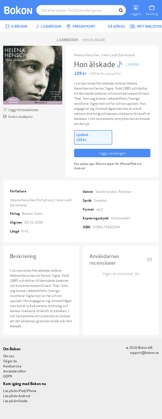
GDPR (7, 375)
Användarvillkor (14, 370)
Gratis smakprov (18, 116)
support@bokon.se (142, 352)
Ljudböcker (48, 26)
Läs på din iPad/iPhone (19, 390)
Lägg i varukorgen (112, 152)
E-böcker (16, 26)
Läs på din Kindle (15, 400)
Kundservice (12, 365)
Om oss (8, 355)
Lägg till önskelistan (20, 109)
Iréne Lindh (109, 54)
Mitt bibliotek (146, 26)
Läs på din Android (16, 395)
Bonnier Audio (32, 213)
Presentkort (80, 26)
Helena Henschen (87, 54)
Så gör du (113, 26)
